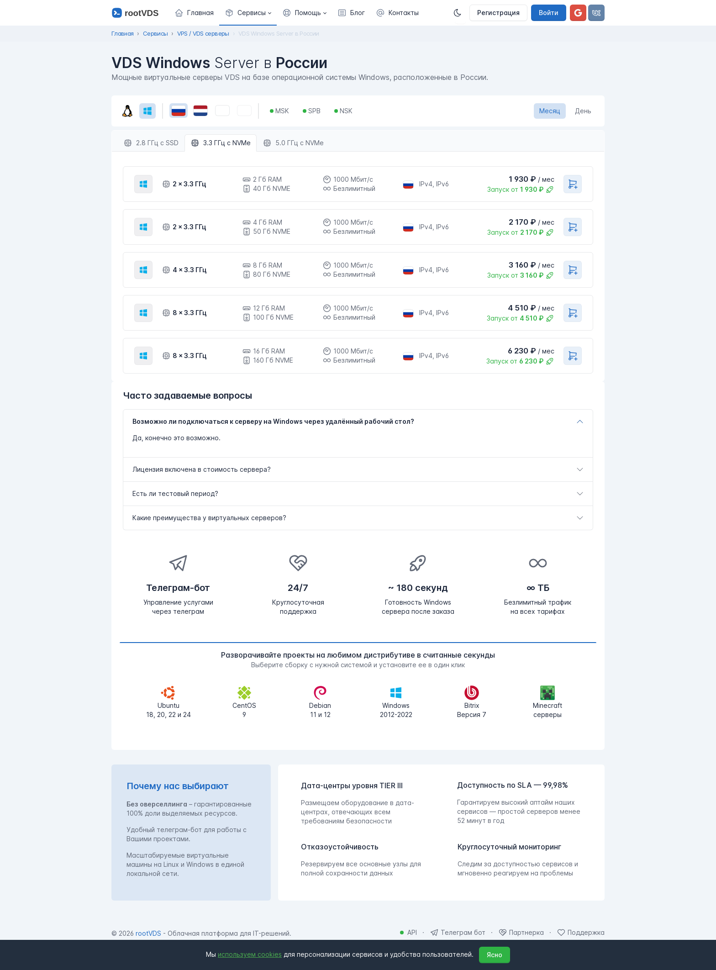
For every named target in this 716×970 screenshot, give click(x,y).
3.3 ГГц (220, 143)
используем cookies (250, 954)
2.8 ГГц (151, 143)
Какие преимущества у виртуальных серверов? (209, 518)
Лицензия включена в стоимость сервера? (201, 469)
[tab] (358, 421)
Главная (122, 33)
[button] (248, 13)
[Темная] (460, 13)
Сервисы (155, 33)
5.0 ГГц (293, 143)
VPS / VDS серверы (203, 33)
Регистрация (498, 12)
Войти (548, 12)
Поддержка (586, 932)
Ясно (494, 955)
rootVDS (148, 933)
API (412, 932)
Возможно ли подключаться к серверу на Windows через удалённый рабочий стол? (273, 421)
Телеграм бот (463, 932)
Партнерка (526, 932)
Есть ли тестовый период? (175, 493)
